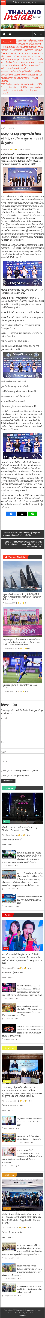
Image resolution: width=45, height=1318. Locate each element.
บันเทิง (6, 949)
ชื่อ (2, 742)
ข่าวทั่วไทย (7, 1082)
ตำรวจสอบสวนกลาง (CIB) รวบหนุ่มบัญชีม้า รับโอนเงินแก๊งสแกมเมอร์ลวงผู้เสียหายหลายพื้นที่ (29, 1289)
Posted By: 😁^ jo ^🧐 (10, 149)
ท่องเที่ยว (6, 821)
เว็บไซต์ (4, 761)
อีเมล (3, 752)
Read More (7, 844)
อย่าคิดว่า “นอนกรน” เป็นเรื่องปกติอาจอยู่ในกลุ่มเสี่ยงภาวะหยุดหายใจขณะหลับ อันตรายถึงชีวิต (21, 534)
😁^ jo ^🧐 (21, 603)
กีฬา (3, 121)
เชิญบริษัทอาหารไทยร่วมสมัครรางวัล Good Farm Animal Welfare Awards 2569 (29, 1121)
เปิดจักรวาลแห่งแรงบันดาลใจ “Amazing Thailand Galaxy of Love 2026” (19, 828)
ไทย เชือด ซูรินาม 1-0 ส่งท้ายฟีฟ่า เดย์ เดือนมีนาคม (20, 686)
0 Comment (25, 149)
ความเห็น (5, 718)
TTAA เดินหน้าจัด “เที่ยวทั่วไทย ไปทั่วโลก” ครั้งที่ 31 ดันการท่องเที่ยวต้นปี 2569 (29, 900)
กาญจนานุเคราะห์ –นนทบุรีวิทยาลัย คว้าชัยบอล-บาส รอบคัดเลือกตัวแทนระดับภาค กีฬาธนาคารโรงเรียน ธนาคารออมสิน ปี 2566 (22, 642)
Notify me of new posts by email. (16, 775)
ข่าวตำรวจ (7, 1208)
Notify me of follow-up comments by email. (20, 770)
